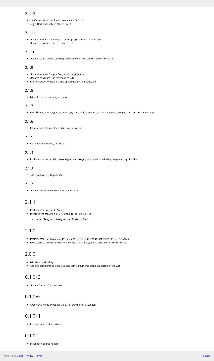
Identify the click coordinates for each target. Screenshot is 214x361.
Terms (38, 355)
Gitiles (20, 355)
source (207, 355)
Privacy (29, 355)
